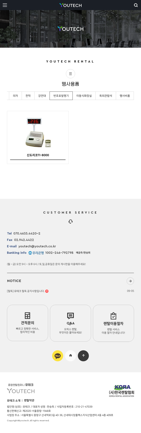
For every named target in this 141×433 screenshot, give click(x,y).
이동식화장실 (84, 95)
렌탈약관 (29, 400)
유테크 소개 (13, 400)
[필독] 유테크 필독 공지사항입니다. (27, 293)
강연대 (42, 95)
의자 (15, 95)
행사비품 (125, 95)
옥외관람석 (105, 95)
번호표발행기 (61, 95)
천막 (28, 95)
